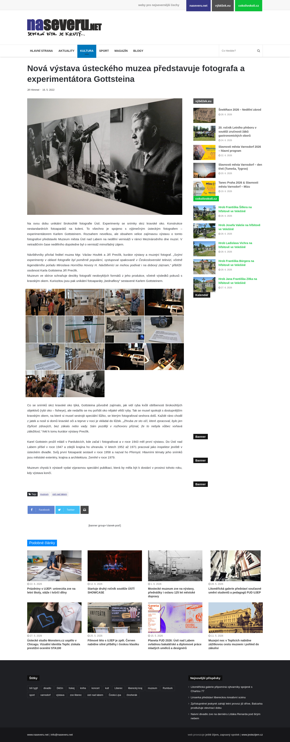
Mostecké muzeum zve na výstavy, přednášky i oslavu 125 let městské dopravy (171, 592)
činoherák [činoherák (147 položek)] (132, 695)
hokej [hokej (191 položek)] (72, 688)
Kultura (87, 50)
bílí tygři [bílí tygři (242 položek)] (33, 688)
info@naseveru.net (62, 734)
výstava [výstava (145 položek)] (60, 695)
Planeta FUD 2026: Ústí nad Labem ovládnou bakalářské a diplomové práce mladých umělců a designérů (174, 644)
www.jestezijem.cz (252, 734)
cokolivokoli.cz (248, 5)
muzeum (44, 494)
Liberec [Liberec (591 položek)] (118, 688)
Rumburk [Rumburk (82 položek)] (168, 688)
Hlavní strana (41, 50)
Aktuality (66, 50)
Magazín (120, 50)
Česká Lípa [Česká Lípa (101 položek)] (115, 695)
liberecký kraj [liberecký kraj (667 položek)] (135, 688)
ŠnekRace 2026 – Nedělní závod (240, 109)
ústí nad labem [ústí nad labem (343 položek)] (95, 695)
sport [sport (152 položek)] (32, 695)
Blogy (138, 50)
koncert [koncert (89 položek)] (95, 688)
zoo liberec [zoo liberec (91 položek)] (76, 695)
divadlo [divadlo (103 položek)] (47, 688)
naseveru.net (198, 5)
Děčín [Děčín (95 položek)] (60, 688)
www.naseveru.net (38, 734)
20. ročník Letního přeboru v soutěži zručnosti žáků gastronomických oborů (237, 131)
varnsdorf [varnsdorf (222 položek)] (45, 695)
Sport (104, 50)
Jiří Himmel (33, 89)
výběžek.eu (223, 5)
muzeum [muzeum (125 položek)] (152, 688)
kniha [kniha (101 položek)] (83, 688)
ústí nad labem (59, 494)
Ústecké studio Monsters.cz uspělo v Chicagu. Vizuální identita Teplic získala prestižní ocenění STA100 (53, 644)
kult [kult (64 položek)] (107, 688)
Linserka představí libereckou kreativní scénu (218, 697)
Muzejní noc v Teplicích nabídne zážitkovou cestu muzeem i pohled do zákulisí (233, 644)
